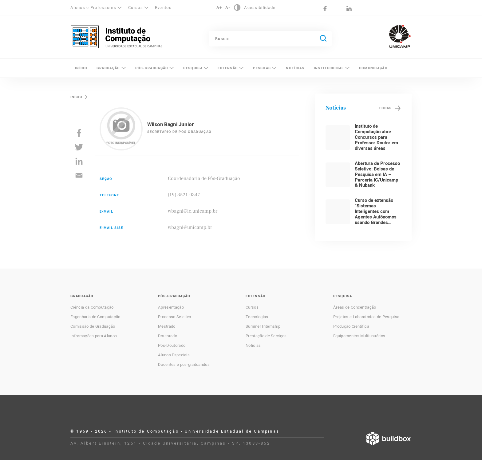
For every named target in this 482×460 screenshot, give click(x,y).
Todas (385, 108)
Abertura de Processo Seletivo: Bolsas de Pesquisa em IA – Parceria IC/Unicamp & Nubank (377, 174)
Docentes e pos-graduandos (184, 364)
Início (81, 68)
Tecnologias (257, 317)
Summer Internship (263, 326)
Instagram (337, 8)
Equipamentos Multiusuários (359, 336)
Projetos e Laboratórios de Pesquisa (366, 317)
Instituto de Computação (116, 37)
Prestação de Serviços (266, 336)
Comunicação (373, 68)
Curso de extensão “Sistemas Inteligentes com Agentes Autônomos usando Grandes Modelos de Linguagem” (376, 217)
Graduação (108, 68)
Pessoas (262, 68)
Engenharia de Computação (95, 317)
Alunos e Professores (93, 7)
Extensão (228, 68)
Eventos (163, 7)
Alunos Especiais (174, 355)
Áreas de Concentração (354, 307)
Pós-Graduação (151, 68)
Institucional (329, 68)
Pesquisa (192, 68)
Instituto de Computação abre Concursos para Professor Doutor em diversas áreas (376, 137)
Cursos (135, 7)
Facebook (325, 8)
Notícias (295, 68)
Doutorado (167, 336)
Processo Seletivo (174, 317)
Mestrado (167, 326)
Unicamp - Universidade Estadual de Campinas (400, 36)
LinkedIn (349, 8)
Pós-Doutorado (171, 345)
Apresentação (171, 307)
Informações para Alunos (93, 336)
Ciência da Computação (92, 307)
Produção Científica (351, 326)
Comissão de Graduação (92, 326)
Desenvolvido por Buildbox (388, 438)
